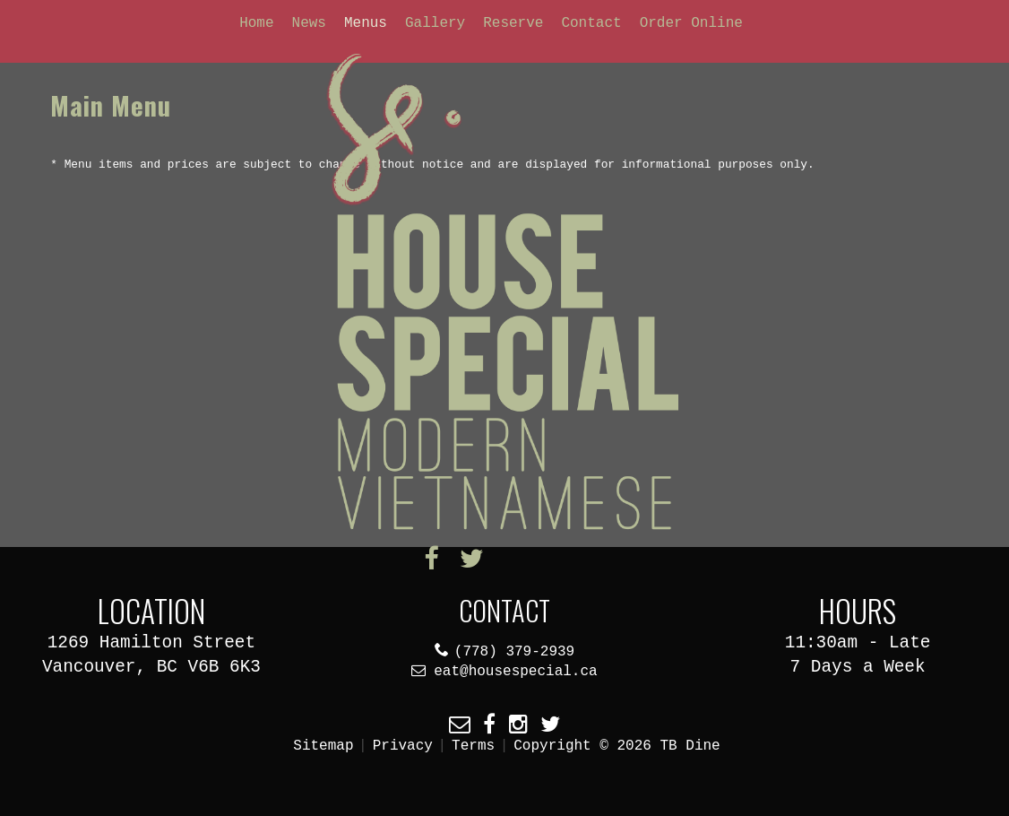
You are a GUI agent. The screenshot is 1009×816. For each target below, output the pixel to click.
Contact (591, 23)
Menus (365, 23)
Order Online (691, 23)
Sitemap (323, 746)
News (309, 23)
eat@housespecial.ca (515, 672)
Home (256, 23)
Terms (473, 746)
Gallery (435, 23)
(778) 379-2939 (514, 652)
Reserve (513, 23)
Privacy (403, 746)
